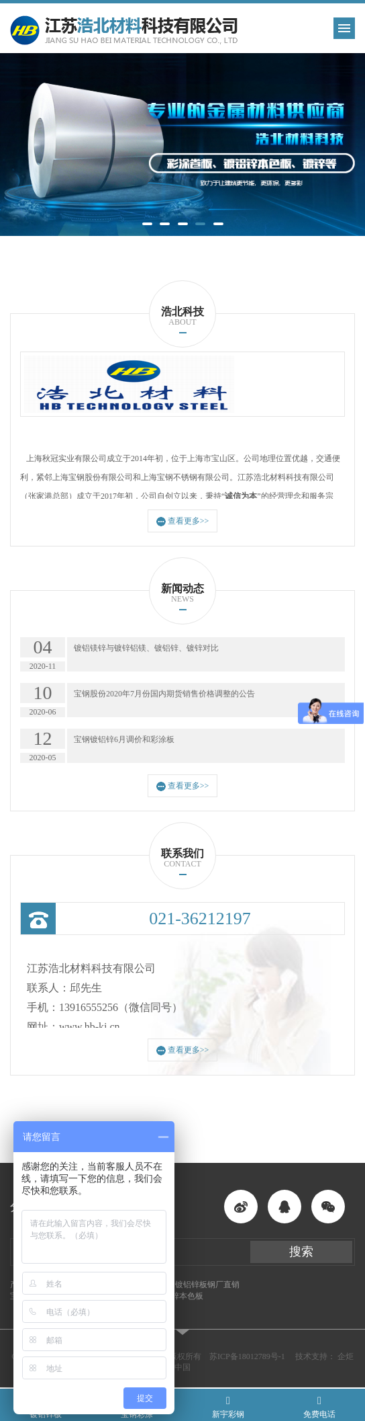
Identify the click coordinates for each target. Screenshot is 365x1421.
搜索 (301, 1251)
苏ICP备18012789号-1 (247, 1356)
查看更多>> (182, 521)
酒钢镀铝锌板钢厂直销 (199, 1284)
